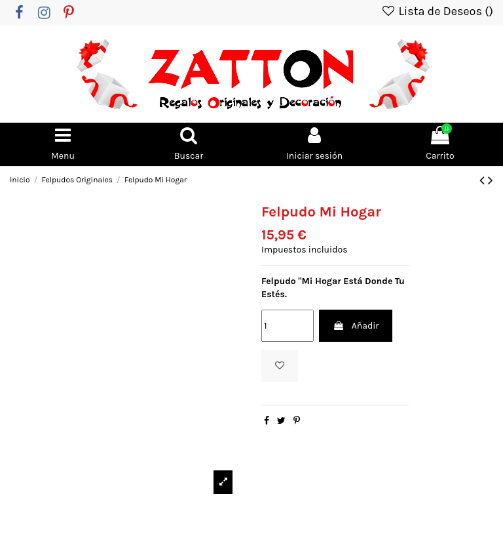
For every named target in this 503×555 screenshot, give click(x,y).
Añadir (356, 325)
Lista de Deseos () (437, 11)
